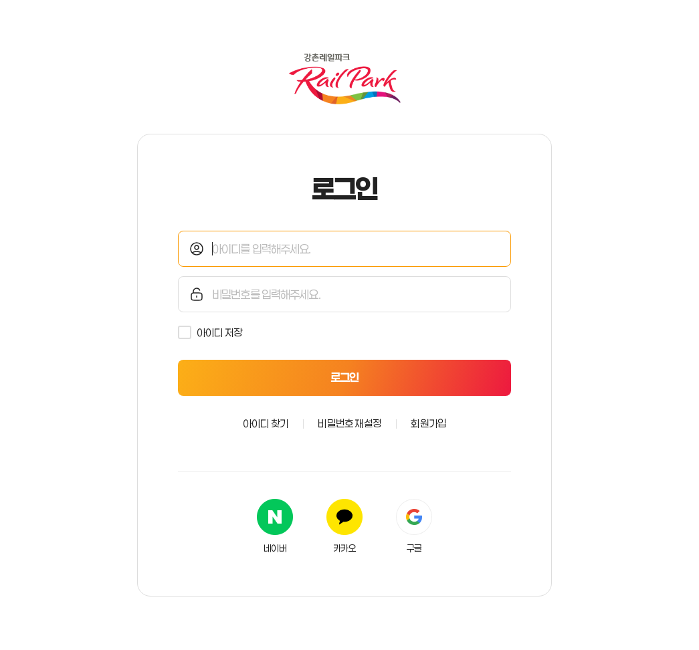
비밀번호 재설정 (349, 423)
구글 (414, 548)
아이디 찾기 (265, 423)
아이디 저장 (219, 332)
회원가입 (428, 423)
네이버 (275, 548)
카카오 (344, 548)
